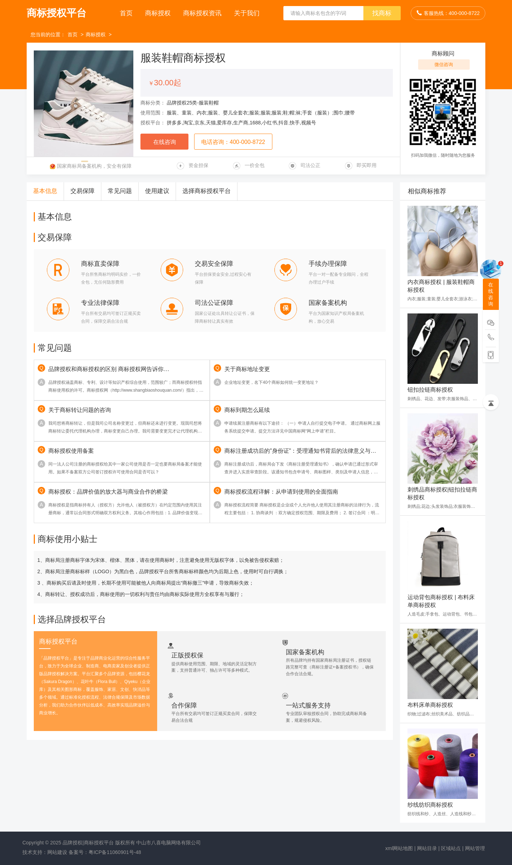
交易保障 (82, 191)
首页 (127, 13)
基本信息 (45, 191)
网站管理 (475, 848)
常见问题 (120, 191)
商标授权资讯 (203, 13)
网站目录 (427, 848)
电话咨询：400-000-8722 (233, 142)
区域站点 (451, 848)
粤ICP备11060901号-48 (115, 852)
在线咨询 (164, 142)
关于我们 (247, 13)
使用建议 (157, 191)
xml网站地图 (399, 848)
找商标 (381, 13)
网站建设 (57, 852)
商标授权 (158, 13)
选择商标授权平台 (206, 191)
